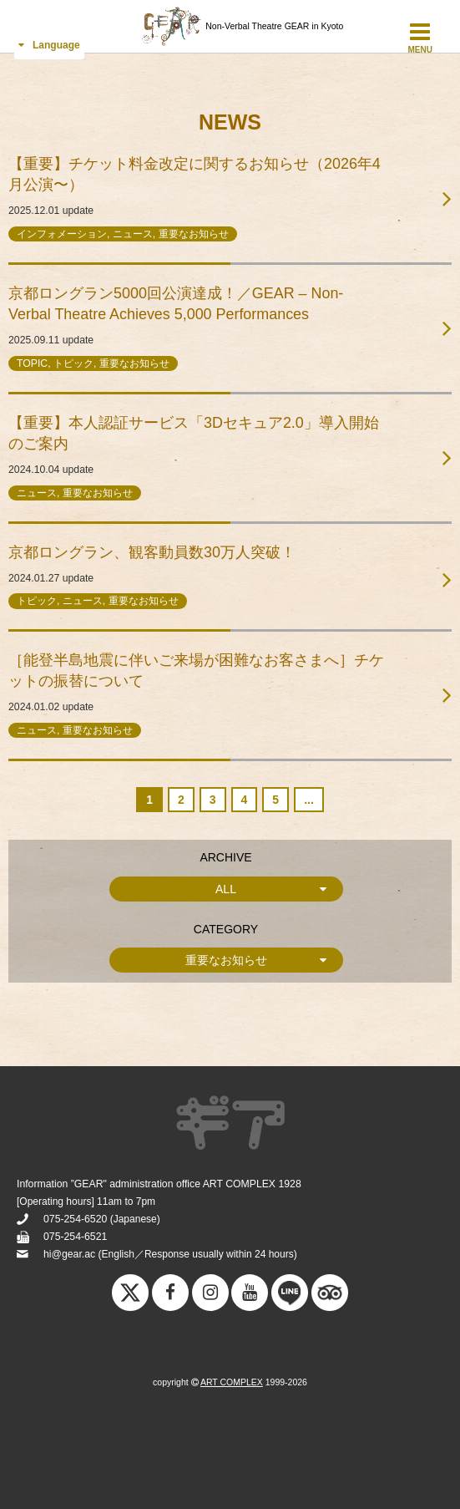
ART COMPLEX (231, 1382)
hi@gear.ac (69, 1254)
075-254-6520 (75, 1219)
